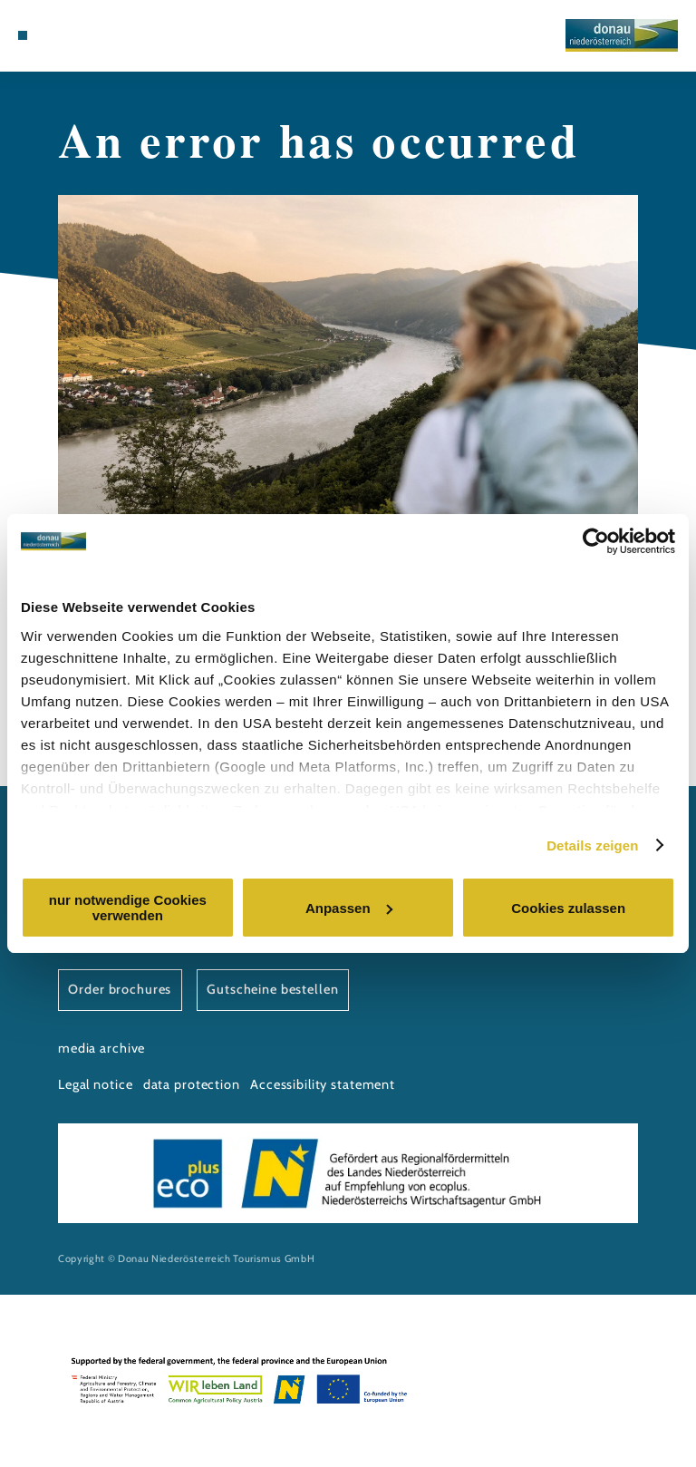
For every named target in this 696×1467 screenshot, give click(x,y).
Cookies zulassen (568, 908)
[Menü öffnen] (22, 35)
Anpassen (348, 908)
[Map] (56, 35)
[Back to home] (622, 35)
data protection (191, 1084)
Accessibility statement (322, 1084)
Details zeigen (592, 845)
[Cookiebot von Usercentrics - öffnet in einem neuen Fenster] (596, 541)
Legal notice (95, 1084)
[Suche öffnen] (72, 35)
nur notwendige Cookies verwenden (128, 907)
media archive (101, 1048)
